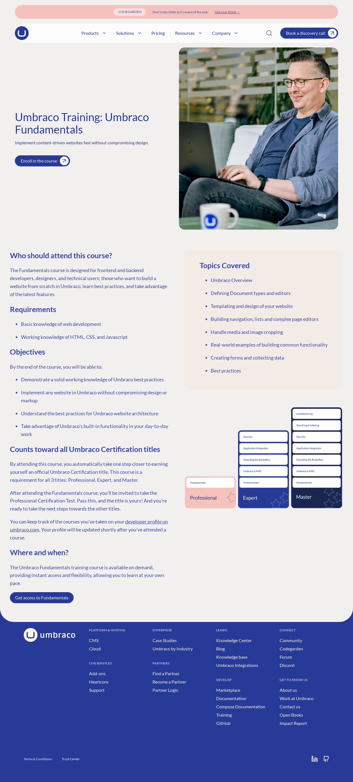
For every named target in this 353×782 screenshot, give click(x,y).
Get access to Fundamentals (41, 597)
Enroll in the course (45, 160)
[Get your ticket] (227, 12)
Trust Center (71, 759)
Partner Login (165, 690)
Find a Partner (166, 673)
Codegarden (291, 648)
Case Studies (165, 640)
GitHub (223, 723)
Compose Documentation (240, 706)
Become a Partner (169, 681)
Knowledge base (231, 656)
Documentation (231, 698)
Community (291, 640)
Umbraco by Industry (173, 648)
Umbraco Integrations (237, 665)
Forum (286, 656)
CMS (93, 640)
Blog (220, 648)
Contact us (290, 706)
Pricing (171, 33)
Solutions (141, 33)
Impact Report (293, 723)
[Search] (269, 33)
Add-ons (97, 673)
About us (288, 690)
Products (106, 33)
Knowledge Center (234, 640)
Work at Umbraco (297, 698)
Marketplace (228, 690)
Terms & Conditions (38, 759)
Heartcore (98, 681)
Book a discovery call (311, 33)
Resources (201, 33)
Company (237, 33)
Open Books (291, 714)
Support (97, 690)
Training (224, 714)
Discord (287, 665)
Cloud (95, 648)
